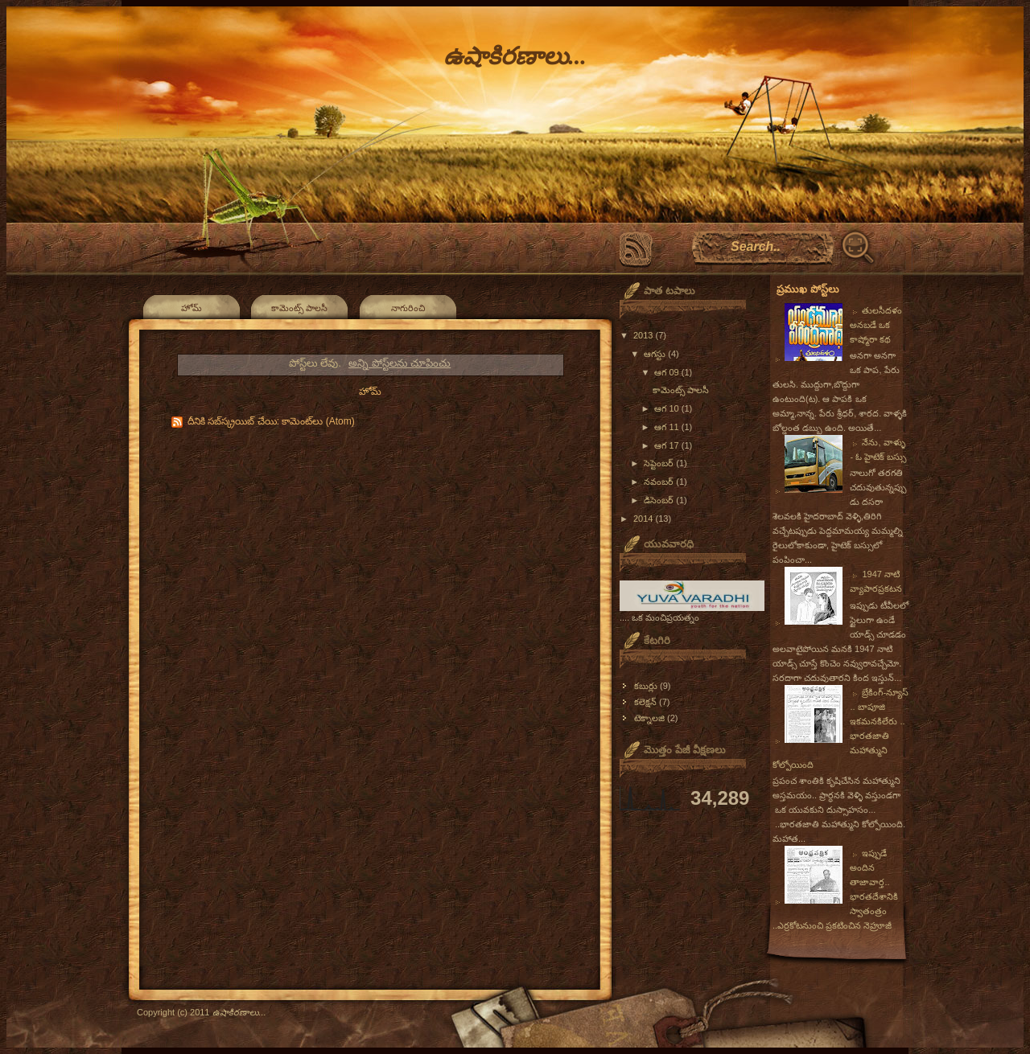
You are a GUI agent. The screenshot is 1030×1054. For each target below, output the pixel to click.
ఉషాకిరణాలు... (515, 56)
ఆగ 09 (667, 372)
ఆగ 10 (667, 408)
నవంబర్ (660, 481)
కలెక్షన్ (645, 702)
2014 (644, 518)
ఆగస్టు (656, 354)
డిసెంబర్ (660, 500)
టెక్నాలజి (649, 718)
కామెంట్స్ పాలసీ (299, 308)
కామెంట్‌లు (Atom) (318, 421)
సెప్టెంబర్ (660, 463)
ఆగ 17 (667, 445)
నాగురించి (408, 308)
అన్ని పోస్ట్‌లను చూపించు (399, 363)
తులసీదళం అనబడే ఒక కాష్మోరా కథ (876, 325)
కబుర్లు (645, 686)
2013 (644, 335)
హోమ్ (191, 308)
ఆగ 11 (667, 427)
